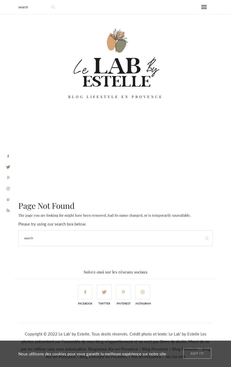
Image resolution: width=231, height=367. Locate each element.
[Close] (197, 353)
